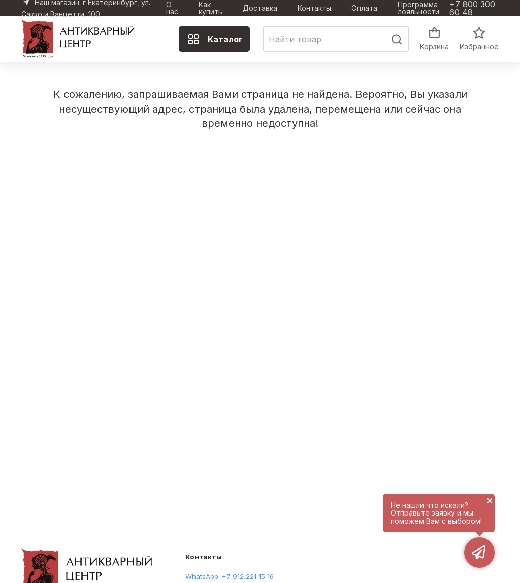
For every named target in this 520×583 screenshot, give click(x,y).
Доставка (260, 8)
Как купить (210, 8)
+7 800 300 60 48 (472, 8)
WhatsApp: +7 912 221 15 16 (229, 576)
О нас (172, 8)
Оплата (364, 8)
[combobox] (336, 39)
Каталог (215, 39)
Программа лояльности (418, 8)
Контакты (314, 8)
